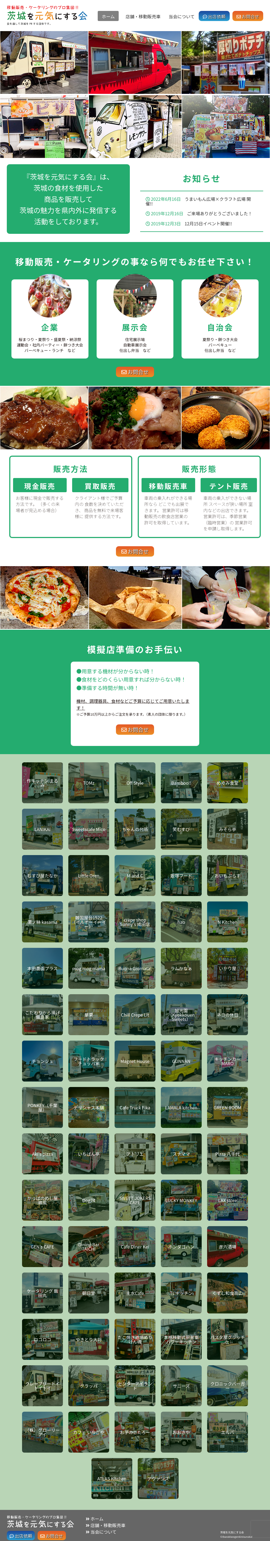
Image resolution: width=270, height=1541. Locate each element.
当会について (181, 16)
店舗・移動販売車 (142, 16)
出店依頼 (214, 16)
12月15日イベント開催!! (208, 223)
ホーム (108, 16)
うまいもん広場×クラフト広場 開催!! (198, 201)
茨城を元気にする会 (232, 1532)
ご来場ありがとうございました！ (219, 213)
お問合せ (248, 16)
